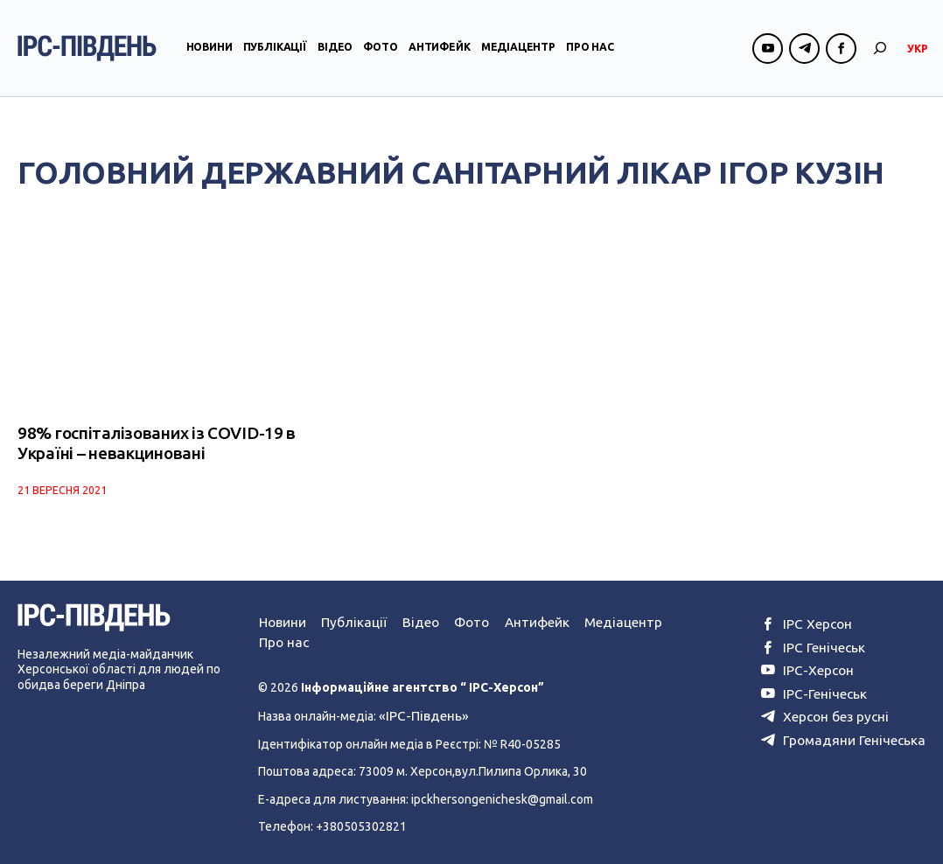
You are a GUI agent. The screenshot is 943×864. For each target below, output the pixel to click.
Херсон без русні (838, 707)
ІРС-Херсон (821, 665)
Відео (335, 55)
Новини (209, 55)
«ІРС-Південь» (419, 711)
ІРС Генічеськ (826, 644)
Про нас (590, 55)
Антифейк (440, 55)
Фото (380, 55)
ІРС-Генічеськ (827, 686)
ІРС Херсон (821, 622)
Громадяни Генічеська (852, 729)
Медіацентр (518, 55)
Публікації (275, 55)
